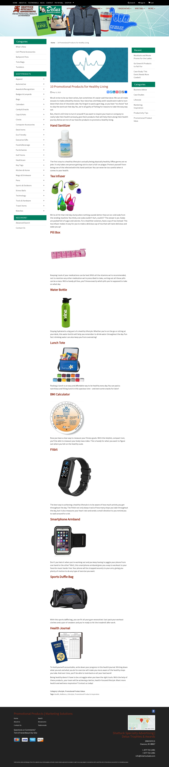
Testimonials (42, 725)
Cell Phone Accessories (25, 52)
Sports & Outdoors (24, 185)
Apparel (71, 10)
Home (53, 43)
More (151, 10)
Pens (18, 180)
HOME (15, 3)
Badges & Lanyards (24, 94)
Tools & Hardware (23, 200)
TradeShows (124, 10)
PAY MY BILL (59, 3)
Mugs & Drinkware (23, 175)
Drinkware (96, 10)
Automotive (21, 84)
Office (110, 10)
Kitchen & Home (23, 170)
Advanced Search (23, 223)
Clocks (18, 119)
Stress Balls (21, 190)
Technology (21, 195)
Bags (83, 10)
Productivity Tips (141, 113)
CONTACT (49, 3)
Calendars (20, 104)
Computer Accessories (25, 124)
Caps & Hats (21, 114)
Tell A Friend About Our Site (25, 733)
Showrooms (42, 722)
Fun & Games (21, 150)
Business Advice (140, 89)
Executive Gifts (22, 140)
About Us (17, 722)
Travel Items (21, 205)
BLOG (42, 3)
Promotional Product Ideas (75, 691)
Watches (19, 211)
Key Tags (19, 165)
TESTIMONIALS (33, 3)
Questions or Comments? (25, 730)
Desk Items (20, 129)
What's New (21, 46)
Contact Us (20, 228)
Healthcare (20, 160)
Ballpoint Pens (22, 57)
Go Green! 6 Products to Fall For (142, 65)
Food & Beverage (23, 145)
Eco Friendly (21, 134)
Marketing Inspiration (138, 106)
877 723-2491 (149, 750)
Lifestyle (61, 691)
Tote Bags (20, 62)
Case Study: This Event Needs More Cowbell (141, 74)
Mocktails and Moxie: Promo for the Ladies (143, 57)
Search (40, 718)
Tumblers (20, 67)
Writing (140, 10)
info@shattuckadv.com (145, 756)
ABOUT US (22, 3)
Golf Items (20, 155)
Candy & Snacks (22, 109)
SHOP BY (68, 3)
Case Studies (139, 94)
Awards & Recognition (25, 89)
